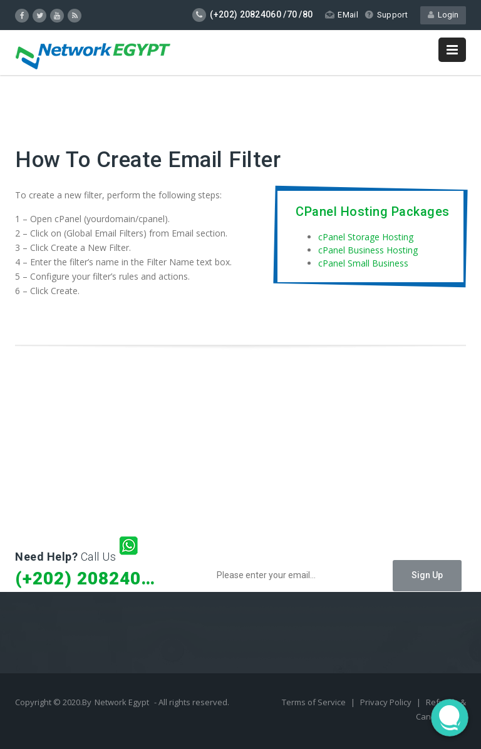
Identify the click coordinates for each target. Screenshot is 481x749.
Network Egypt (122, 702)
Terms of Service (315, 702)
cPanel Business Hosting (368, 250)
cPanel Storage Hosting (365, 237)
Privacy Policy (386, 702)
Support (386, 14)
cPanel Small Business (363, 263)
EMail (341, 14)
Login (443, 14)
